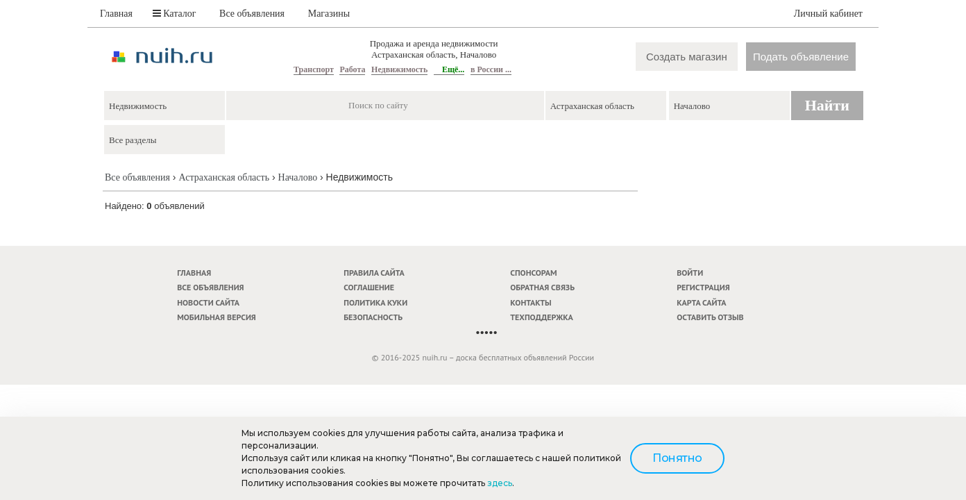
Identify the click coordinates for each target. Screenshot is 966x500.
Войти (690, 272)
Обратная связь (542, 287)
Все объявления (252, 13)
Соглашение (369, 287)
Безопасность (373, 317)
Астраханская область (223, 177)
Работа (352, 69)
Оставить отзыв (710, 317)
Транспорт (314, 69)
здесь (499, 483)
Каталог (174, 13)
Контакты (530, 302)
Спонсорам (533, 272)
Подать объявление (801, 56)
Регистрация (703, 287)
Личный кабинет (828, 13)
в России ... (491, 69)
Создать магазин (686, 56)
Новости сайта (208, 302)
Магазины (329, 13)
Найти (827, 105)
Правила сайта (374, 272)
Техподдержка (541, 317)
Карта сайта (701, 302)
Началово (298, 177)
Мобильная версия (216, 317)
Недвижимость (399, 69)
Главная (116, 13)
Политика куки (375, 302)
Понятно (677, 458)
